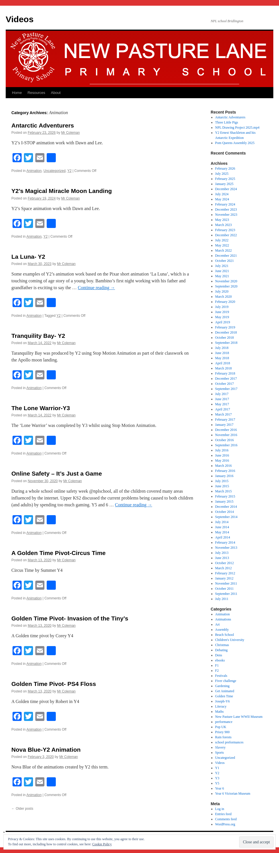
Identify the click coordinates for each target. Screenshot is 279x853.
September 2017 (226, 389)
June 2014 (222, 527)
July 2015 (222, 481)
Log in (219, 809)
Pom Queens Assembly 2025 (235, 143)
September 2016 (226, 445)
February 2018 (225, 373)
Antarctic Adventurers (42, 125)
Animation (34, 171)
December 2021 (226, 256)
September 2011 (226, 594)
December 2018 (226, 332)
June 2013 (222, 558)
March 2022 (223, 250)
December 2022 (226, 235)
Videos (20, 19)
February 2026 (225, 168)
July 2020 (222, 291)
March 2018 (223, 368)
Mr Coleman (70, 133)
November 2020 (226, 281)
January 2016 (224, 476)
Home (17, 93)
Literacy (221, 706)
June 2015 (222, 486)
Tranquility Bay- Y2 (38, 335)
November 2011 (226, 583)
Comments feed (226, 819)
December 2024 (226, 189)
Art (217, 624)
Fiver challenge (225, 681)
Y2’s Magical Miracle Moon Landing (61, 191)
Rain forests (223, 737)
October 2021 (224, 261)
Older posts (22, 809)
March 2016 (223, 466)
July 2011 (222, 599)
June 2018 (222, 353)
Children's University (230, 640)
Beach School (224, 635)
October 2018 (224, 338)
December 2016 (226, 430)
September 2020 (226, 286)
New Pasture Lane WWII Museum (238, 717)
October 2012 (224, 563)
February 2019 (225, 327)
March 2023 (223, 225)
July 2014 (222, 522)
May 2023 (222, 220)
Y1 (217, 768)
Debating (221, 650)
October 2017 (224, 384)
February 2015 (225, 496)
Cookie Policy (102, 844)
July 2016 (222, 450)
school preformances (229, 742)
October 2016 (224, 440)
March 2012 (223, 568)
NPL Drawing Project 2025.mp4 (237, 128)
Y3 (217, 778)
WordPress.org (225, 824)
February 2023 (225, 230)
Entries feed (223, 814)
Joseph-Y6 (222, 701)
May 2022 (222, 245)
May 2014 (222, 532)
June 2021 (222, 271)
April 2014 (222, 537)
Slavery (220, 747)
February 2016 (225, 471)
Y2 (69, 171)
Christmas (222, 645)
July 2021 (222, 266)
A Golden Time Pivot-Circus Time (58, 553)
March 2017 (223, 414)
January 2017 (224, 425)
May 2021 (222, 276)
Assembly (222, 630)
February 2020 (225, 302)
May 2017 (222, 404)
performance (224, 722)
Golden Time (224, 696)
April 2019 (222, 322)
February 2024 (225, 204)
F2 (217, 671)
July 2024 (222, 194)
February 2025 (225, 179)
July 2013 (222, 553)
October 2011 (224, 589)
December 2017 (226, 379)
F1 (217, 665)
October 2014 (224, 512)
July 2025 (222, 174)
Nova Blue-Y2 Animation (46, 749)
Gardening (222, 686)
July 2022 (222, 240)
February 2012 (225, 573)
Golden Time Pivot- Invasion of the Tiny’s (69, 618)
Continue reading (96, 287)
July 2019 (222, 307)
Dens (218, 655)
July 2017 (222, 394)
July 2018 (222, 348)
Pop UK (220, 727)
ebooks (220, 660)
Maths (219, 712)
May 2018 (222, 358)
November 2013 (226, 548)
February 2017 (225, 420)
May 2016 (222, 461)
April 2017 (222, 409)
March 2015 (223, 491)
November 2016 (226, 435)
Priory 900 (222, 732)
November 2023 (226, 215)
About (56, 93)
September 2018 (226, 343)
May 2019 (222, 317)
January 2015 (224, 501)
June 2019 (222, 312)
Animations (223, 619)
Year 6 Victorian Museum (233, 794)
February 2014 (225, 542)
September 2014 (226, 517)
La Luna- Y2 (28, 256)
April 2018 (222, 363)
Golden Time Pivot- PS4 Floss (53, 684)
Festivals (221, 676)
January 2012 (224, 578)
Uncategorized (54, 171)
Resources (36, 93)
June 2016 (222, 455)
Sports (219, 753)
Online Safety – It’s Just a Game (56, 473)
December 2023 (226, 209)
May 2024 (222, 199)
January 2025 (224, 184)
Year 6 (219, 788)
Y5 (217, 783)
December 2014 (226, 507)
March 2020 (223, 297)
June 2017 (222, 399)
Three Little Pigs (226, 122)
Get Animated (224, 691)
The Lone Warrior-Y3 (40, 408)
